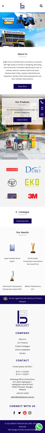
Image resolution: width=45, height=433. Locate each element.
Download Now (23, 221)
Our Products (22, 343)
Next (41, 20)
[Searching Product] (41, 6)
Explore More (22, 120)
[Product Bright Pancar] (22, 142)
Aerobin (22, 353)
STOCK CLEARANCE (22, 350)
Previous (3, 20)
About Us (22, 339)
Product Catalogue (22, 346)
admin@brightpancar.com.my (22, 397)
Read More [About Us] (22, 86)
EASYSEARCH (32, 430)
